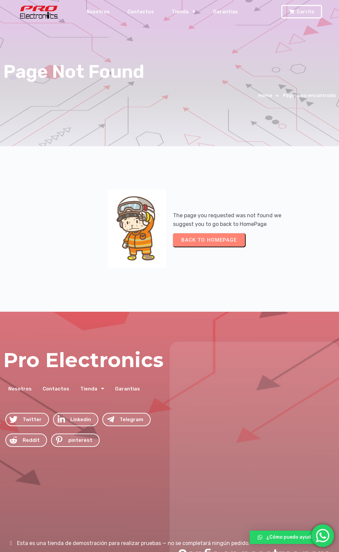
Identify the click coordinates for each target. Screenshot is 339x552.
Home (265, 95)
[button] (291, 537)
